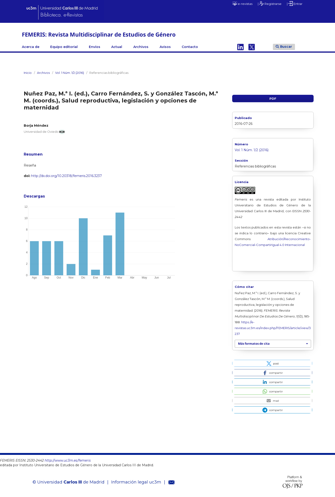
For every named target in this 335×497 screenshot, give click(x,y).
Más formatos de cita (254, 343)
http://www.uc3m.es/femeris (68, 460)
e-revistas (242, 3)
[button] (272, 363)
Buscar (284, 46)
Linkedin (240, 47)
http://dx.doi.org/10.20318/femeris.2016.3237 (66, 176)
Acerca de (30, 47)
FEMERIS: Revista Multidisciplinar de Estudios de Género (99, 34)
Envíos (94, 47)
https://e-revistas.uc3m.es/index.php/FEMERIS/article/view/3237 (273, 328)
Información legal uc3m (136, 482)
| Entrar (294, 3)
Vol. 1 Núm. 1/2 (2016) (69, 73)
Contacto (190, 47)
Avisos (165, 47)
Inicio (28, 73)
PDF (272, 98)
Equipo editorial (64, 47)
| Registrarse (269, 3)
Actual (116, 47)
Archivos (140, 47)
